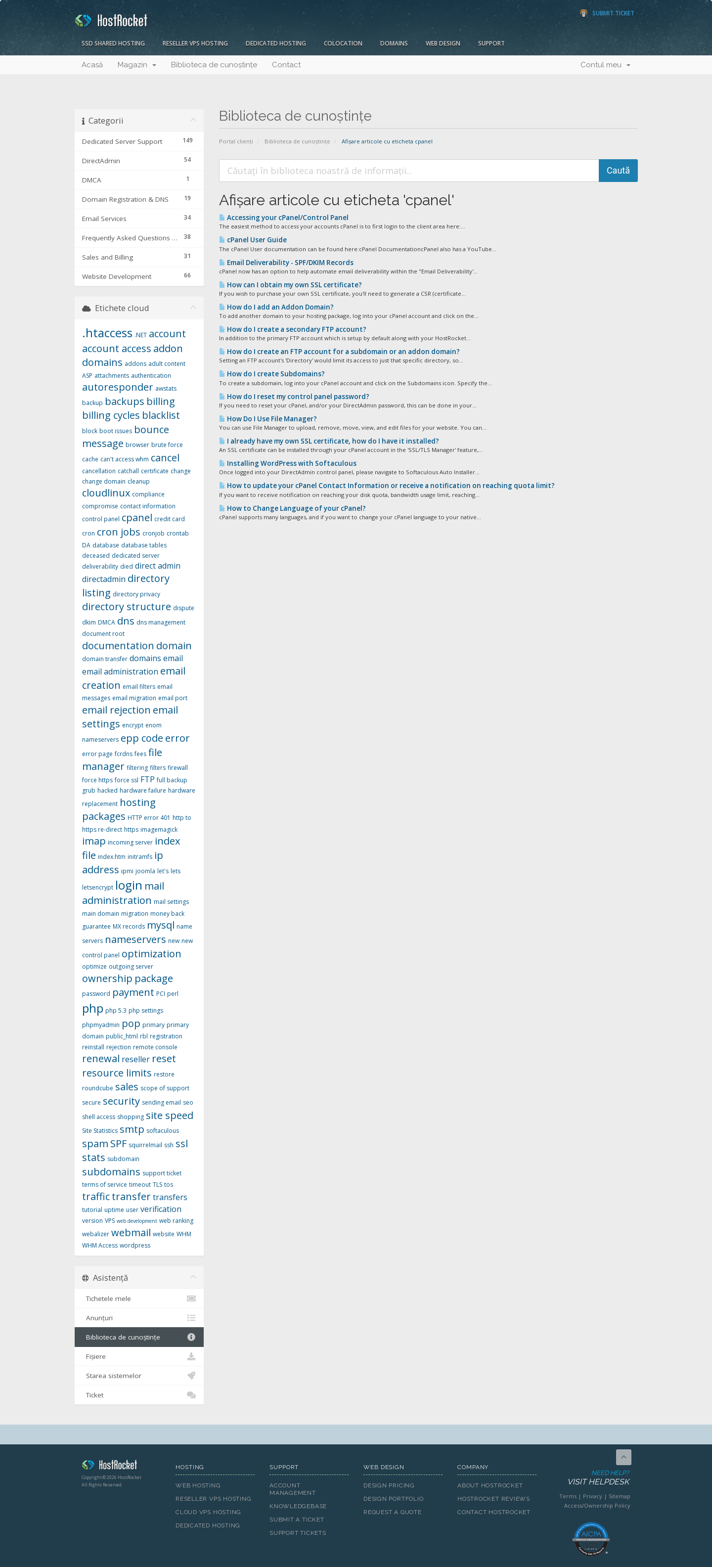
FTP (147, 779)
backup (92, 403)
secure (91, 1102)
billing (160, 401)
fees (140, 754)
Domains (394, 43)
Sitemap (619, 1496)
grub (88, 790)
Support (491, 43)
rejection (118, 1047)
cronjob (153, 533)
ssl (182, 1143)
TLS (157, 1184)
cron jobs (118, 531)
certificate (155, 471)
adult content (166, 363)
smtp (132, 1129)
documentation (118, 645)
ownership (107, 978)
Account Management (292, 1489)
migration (134, 913)
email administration (120, 671)
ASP (87, 375)
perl (172, 993)
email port (172, 698)
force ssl (126, 780)
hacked (107, 790)
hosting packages (119, 809)
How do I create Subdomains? (272, 373)
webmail (131, 1232)
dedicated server (136, 555)
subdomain (123, 1159)
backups (124, 401)
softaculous (162, 1130)
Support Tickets (297, 1532)
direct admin (157, 565)
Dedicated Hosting (276, 43)
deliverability (100, 566)
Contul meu (605, 64)
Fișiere (139, 1356)
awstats (166, 388)
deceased (96, 555)
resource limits (117, 1072)
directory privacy (136, 594)
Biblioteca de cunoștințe (214, 64)
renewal (101, 1058)
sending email (161, 1102)
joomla (145, 871)
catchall (128, 471)
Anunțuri (139, 1318)
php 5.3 (116, 1010)
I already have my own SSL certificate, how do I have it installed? (329, 441)
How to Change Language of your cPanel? (292, 508)
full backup (172, 780)
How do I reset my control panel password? (294, 396)
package (153, 978)
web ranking (176, 1220)
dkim (89, 622)
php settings (146, 1010)
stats (93, 1157)
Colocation (343, 43)
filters (158, 767)
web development (137, 1220)
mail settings (171, 901)
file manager (122, 759)
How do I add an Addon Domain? (276, 307)
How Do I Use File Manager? (268, 418)
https (131, 829)
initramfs (140, 856)
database (105, 545)
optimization (151, 953)
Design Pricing (389, 1485)
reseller (136, 1059)
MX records (129, 926)
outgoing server (131, 966)
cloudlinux (106, 492)
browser (137, 445)
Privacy (592, 1496)
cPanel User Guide (253, 239)
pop (131, 1023)
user (132, 1210)
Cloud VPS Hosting (208, 1512)
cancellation (99, 471)
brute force (167, 445)
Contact (286, 64)
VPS (110, 1220)
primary (153, 1025)
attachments (111, 375)
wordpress (135, 1245)
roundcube (97, 1088)
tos (168, 1184)
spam (95, 1143)
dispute (183, 608)
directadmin (104, 579)
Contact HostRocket (494, 1512)
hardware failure (143, 790)
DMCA (106, 622)
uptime (114, 1210)
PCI (160, 993)
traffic (96, 1196)
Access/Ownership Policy (597, 1505)
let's (163, 871)
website (164, 1234)
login (128, 885)
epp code (142, 738)
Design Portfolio (393, 1498)
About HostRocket (490, 1485)
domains (145, 658)
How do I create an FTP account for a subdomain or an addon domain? (339, 351)
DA (86, 545)
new (173, 941)
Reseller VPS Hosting (195, 43)
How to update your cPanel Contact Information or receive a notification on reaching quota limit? (387, 485)
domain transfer (105, 659)
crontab (178, 533)
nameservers (135, 939)
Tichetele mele (139, 1298)
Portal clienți (236, 141)
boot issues (115, 431)
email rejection (116, 709)
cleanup (139, 481)
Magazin (137, 64)
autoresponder (117, 387)
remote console (155, 1047)
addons (135, 363)
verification (160, 1209)
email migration (134, 698)
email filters (139, 686)
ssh (169, 1145)
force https (97, 780)
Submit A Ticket (296, 1519)
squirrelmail (145, 1145)
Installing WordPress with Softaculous (287, 463)
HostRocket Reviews (493, 1498)
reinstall (93, 1047)
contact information (148, 506)
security (121, 1101)
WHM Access (100, 1245)
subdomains (111, 1171)
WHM (184, 1234)
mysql (161, 925)
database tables (144, 545)
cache (90, 459)
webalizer (95, 1234)
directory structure (126, 606)
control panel (101, 519)
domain (174, 645)
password (96, 993)
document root (103, 633)
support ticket (161, 1173)
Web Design (443, 43)
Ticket (139, 1395)
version (92, 1220)
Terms (568, 1496)
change (181, 471)
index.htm (112, 856)
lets (175, 871)
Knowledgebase (298, 1506)
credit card (169, 519)
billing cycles (111, 415)
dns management (160, 622)
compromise (100, 506)
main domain (100, 913)
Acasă (92, 64)
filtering (137, 767)
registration (166, 1036)
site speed (169, 1115)
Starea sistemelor (139, 1376)
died (126, 566)
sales (126, 1086)
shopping (130, 1117)
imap (94, 841)
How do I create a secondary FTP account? (292, 329)
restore (164, 1074)
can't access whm (124, 459)
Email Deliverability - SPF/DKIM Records (286, 262)
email (173, 658)
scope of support (164, 1088)
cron (88, 533)
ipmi (127, 871)
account (167, 333)
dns (125, 620)
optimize (94, 966)
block (89, 431)
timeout (140, 1184)
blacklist (161, 415)
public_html (122, 1036)
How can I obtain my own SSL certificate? (290, 284)
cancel (165, 457)
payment (133, 992)
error (177, 738)
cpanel (137, 517)
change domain (104, 481)
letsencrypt (97, 887)
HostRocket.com (121, 1466)
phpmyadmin (101, 1025)
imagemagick (159, 829)
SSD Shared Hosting (113, 43)
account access (116, 348)
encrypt (132, 725)
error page (97, 754)
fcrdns (124, 754)
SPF (118, 1143)
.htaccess (107, 332)
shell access (98, 1117)
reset (164, 1058)
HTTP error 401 (149, 817)
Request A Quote (392, 1512)
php (92, 1008)
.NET (140, 335)
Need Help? (590, 1478)
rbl (144, 1036)
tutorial (92, 1210)
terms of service (104, 1184)
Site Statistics (100, 1130)
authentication (151, 375)
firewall (178, 767)
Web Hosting (198, 1485)
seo (188, 1102)
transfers (170, 1197)
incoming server (130, 842)
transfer (131, 1196)
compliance (148, 494)
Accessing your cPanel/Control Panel (284, 217)
